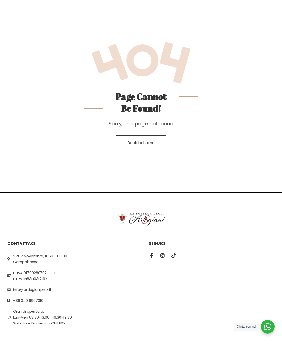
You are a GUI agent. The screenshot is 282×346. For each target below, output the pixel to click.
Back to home (141, 143)
